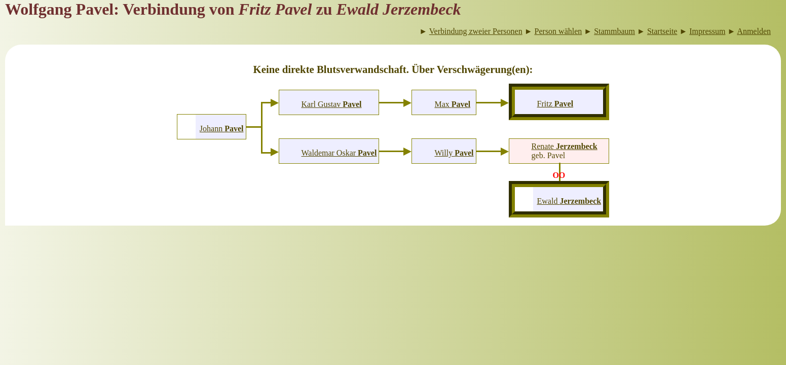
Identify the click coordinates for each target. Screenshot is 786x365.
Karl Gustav (331, 104)
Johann (222, 128)
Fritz (555, 103)
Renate (564, 146)
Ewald (569, 201)
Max (452, 104)
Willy (453, 153)
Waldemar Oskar (339, 153)
